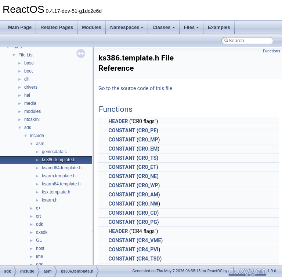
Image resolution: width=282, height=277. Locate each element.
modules (32, 111)
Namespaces (127, 27)
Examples (219, 27)
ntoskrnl (32, 119)
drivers (30, 87)
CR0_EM (148, 149)
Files (191, 27)
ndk (39, 264)
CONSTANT (121, 130)
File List (25, 55)
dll (26, 79)
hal (27, 95)
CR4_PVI (148, 249)
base (29, 63)
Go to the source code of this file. (136, 88)
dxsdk (41, 232)
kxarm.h (50, 200)
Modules (91, 27)
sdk (27, 127)
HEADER (118, 121)
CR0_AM (148, 194)
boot (28, 71)
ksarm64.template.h (61, 183)
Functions (271, 51)
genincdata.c (54, 151)
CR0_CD (147, 213)
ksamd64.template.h (62, 167)
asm (40, 143)
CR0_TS (147, 158)
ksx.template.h (56, 192)
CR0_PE (147, 130)
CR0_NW (148, 204)
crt (38, 216)
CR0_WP (148, 185)
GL (39, 240)
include (37, 135)
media (30, 103)
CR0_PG (147, 222)
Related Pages (56, 27)
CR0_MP (148, 140)
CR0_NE (147, 176)
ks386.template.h (58, 159)
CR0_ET (147, 167)
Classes (163, 27)
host (40, 248)
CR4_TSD (149, 259)
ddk (39, 224)
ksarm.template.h (59, 175)
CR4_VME (149, 240)
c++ (39, 208)
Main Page (20, 27)
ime (39, 256)
